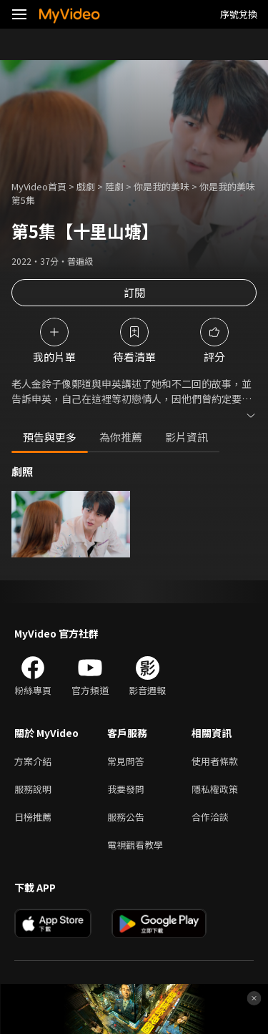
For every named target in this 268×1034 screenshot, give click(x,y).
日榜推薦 (32, 817)
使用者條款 (215, 761)
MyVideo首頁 (38, 186)
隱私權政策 (215, 789)
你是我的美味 (161, 186)
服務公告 (125, 817)
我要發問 (125, 789)
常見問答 (125, 761)
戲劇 (85, 186)
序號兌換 (238, 14)
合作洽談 (210, 817)
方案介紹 (32, 761)
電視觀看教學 (135, 845)
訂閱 (134, 292)
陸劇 (114, 186)
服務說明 (32, 789)
